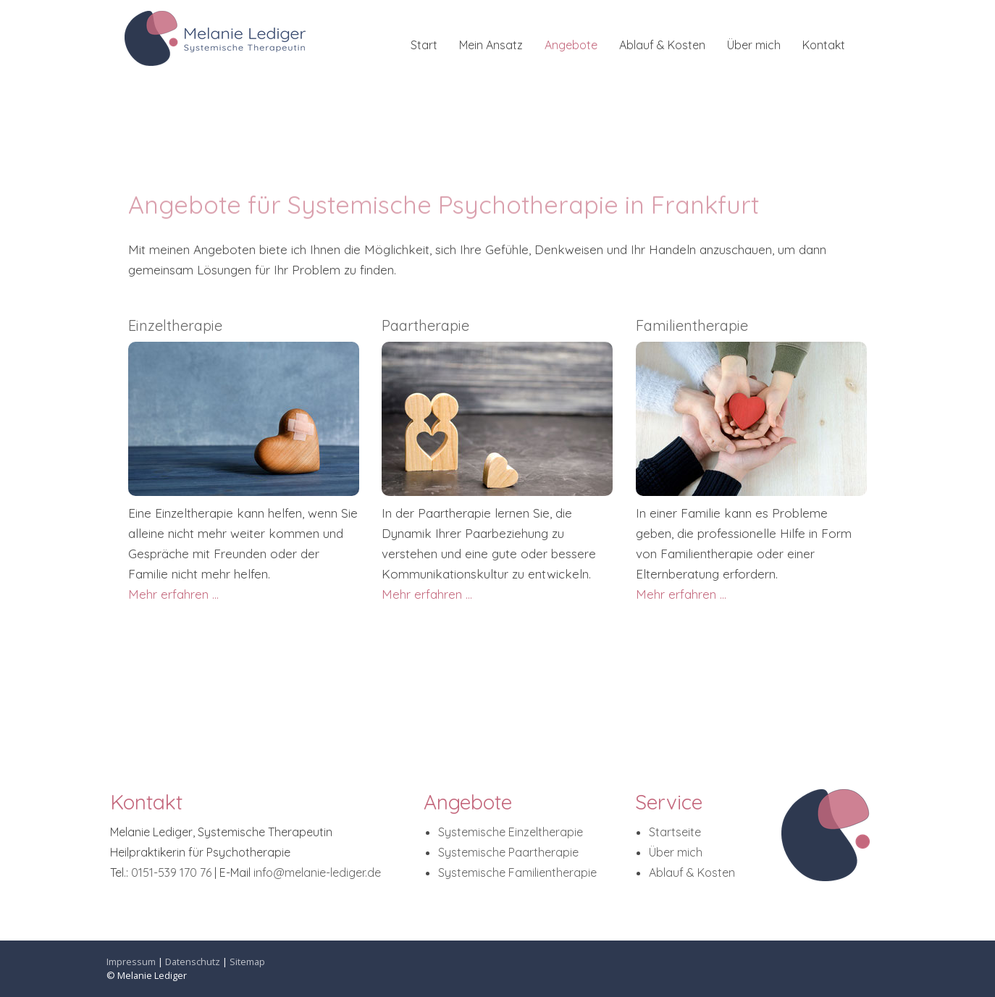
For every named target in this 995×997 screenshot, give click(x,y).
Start (424, 45)
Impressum (131, 961)
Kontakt (823, 45)
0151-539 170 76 (171, 872)
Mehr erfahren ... (173, 594)
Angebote (571, 45)
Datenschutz (192, 961)
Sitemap (247, 961)
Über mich (754, 45)
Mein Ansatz (491, 45)
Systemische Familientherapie (517, 872)
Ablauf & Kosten (662, 45)
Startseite (675, 832)
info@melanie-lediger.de (317, 872)
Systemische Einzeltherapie (510, 832)
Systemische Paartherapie (508, 852)
